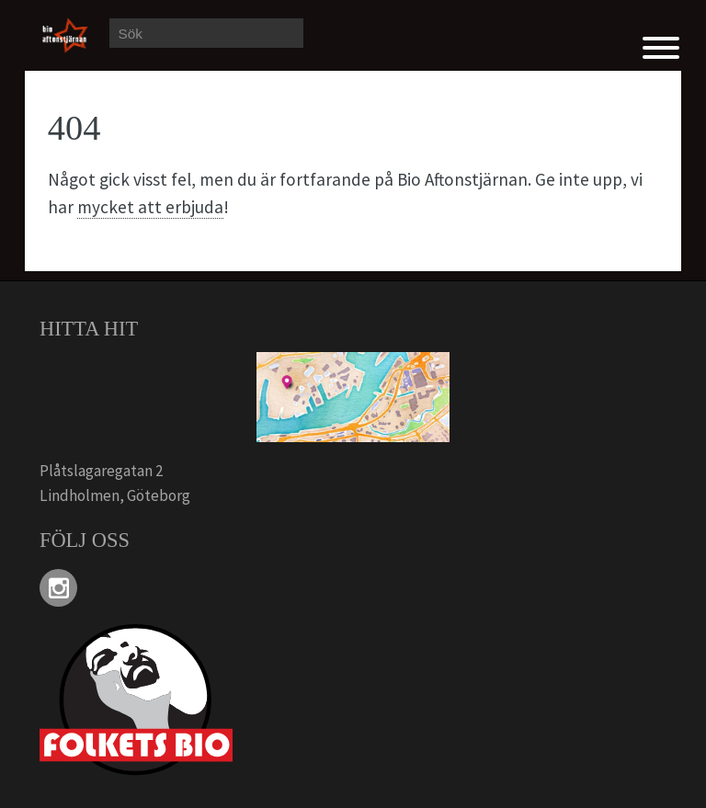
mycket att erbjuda (150, 207)
